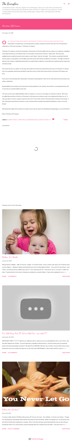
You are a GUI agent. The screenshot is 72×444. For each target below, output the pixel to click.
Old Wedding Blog (32, 119)
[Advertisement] (36, 186)
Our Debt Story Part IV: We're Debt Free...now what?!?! (24, 333)
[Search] (64, 3)
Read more (66, 276)
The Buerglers (10, 4)
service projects (45, 119)
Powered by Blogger (36, 439)
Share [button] (66, 119)
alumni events (12, 119)
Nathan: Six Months (10, 257)
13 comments (12, 352)
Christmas (21, 119)
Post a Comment (14, 428)
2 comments (12, 276)
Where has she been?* (11, 409)
